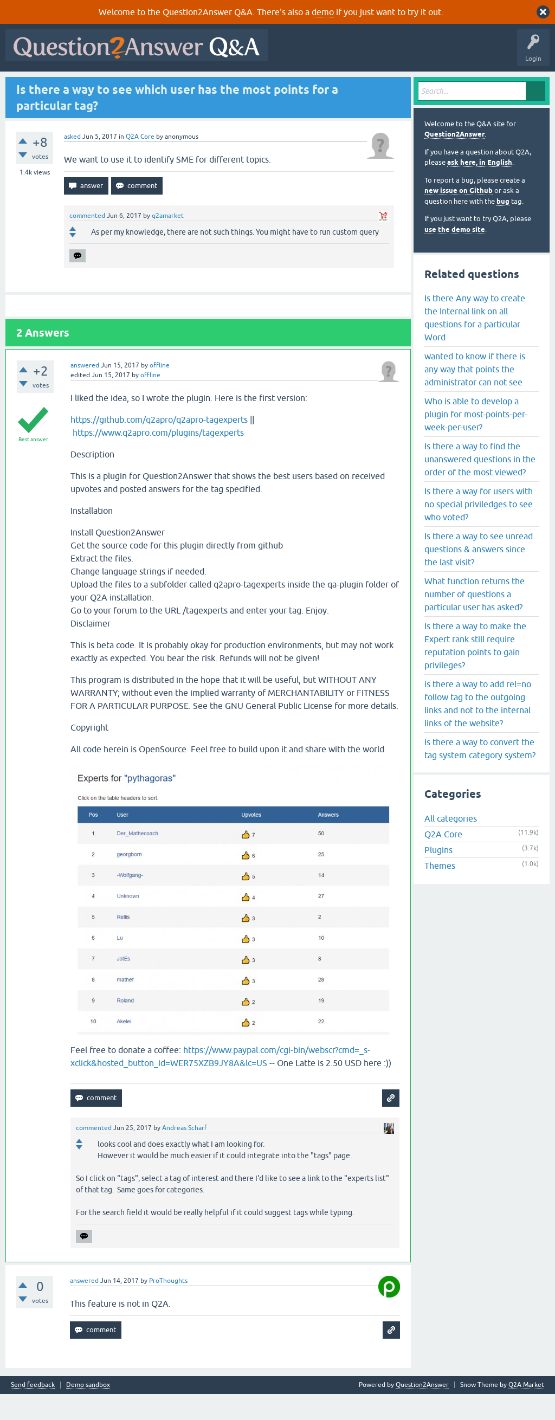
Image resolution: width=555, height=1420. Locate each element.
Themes (439, 892)
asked (72, 162)
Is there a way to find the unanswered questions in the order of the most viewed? (479, 485)
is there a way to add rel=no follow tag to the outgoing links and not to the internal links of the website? (477, 729)
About (342, 85)
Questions (70, 85)
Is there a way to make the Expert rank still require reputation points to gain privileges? (475, 671)
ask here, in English (479, 189)
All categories (450, 845)
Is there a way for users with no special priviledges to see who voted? (478, 530)
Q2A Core (140, 162)
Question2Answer (454, 161)
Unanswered (149, 85)
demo (323, 12)
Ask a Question (270, 85)
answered (84, 391)
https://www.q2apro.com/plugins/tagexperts (159, 458)
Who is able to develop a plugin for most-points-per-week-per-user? (475, 440)
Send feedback (33, 1411)
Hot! (108, 85)
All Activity (28, 85)
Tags (191, 85)
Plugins (438, 876)
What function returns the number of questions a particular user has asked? (474, 620)
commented (87, 242)
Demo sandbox (88, 1411)
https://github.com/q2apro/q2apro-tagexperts (159, 445)
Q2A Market (526, 1411)
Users (225, 85)
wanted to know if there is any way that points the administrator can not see (474, 395)
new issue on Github (458, 217)
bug (502, 227)
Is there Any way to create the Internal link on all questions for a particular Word (474, 343)
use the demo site (454, 255)
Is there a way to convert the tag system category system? (479, 774)
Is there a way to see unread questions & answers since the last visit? (478, 575)
